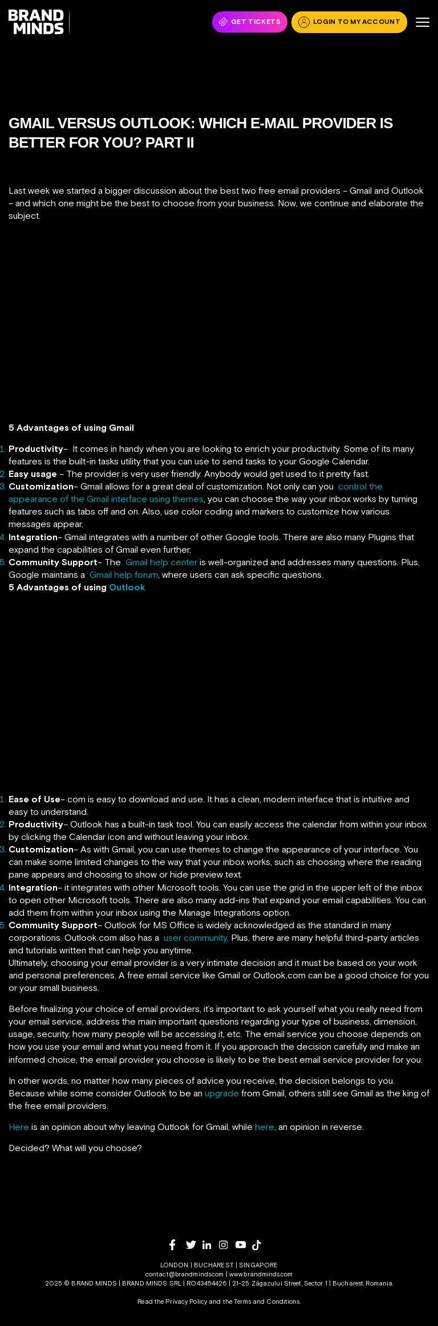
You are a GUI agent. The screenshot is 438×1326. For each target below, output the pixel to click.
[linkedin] (210, 1245)
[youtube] (244, 1245)
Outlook (127, 587)
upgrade (222, 1093)
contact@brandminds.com (185, 1274)
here (264, 1126)
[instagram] (227, 1245)
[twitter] (194, 1245)
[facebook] (177, 1244)
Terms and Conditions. (267, 1301)
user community (195, 937)
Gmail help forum (124, 574)
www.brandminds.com (261, 1274)
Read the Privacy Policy (172, 1301)
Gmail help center (161, 562)
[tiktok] (260, 1245)
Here (19, 1126)
